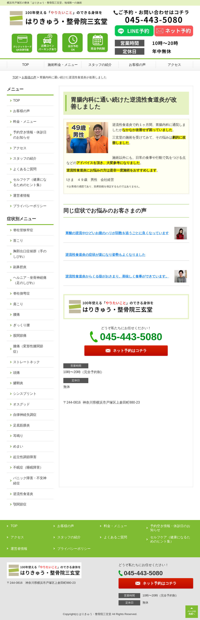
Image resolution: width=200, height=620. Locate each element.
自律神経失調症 (24, 414)
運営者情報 (21, 195)
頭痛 (16, 372)
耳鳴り (18, 436)
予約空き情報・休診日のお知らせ (29, 134)
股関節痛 (19, 335)
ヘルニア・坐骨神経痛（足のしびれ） (29, 280)
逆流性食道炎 (23, 494)
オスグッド (21, 404)
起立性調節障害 (24, 457)
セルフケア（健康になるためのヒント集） (29, 182)
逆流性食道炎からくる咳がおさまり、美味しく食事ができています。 (117, 276)
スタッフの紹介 (100, 64)
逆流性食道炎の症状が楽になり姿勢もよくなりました (105, 254)
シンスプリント (24, 393)
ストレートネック (26, 362)
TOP (25, 64)
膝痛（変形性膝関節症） (28, 348)
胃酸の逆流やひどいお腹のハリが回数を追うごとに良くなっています (117, 233)
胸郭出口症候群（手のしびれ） (29, 253)
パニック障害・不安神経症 (29, 480)
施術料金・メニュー (63, 64)
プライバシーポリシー (29, 206)
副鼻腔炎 (19, 267)
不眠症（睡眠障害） (28, 467)
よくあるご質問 (24, 169)
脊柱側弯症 (21, 293)
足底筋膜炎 (21, 425)
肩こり (18, 304)
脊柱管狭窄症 (23, 230)
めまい (18, 446)
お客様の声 (137, 64)
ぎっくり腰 (21, 325)
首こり (18, 240)
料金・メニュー (24, 121)
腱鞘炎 (18, 383)
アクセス (174, 64)
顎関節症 (19, 504)
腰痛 (16, 314)
